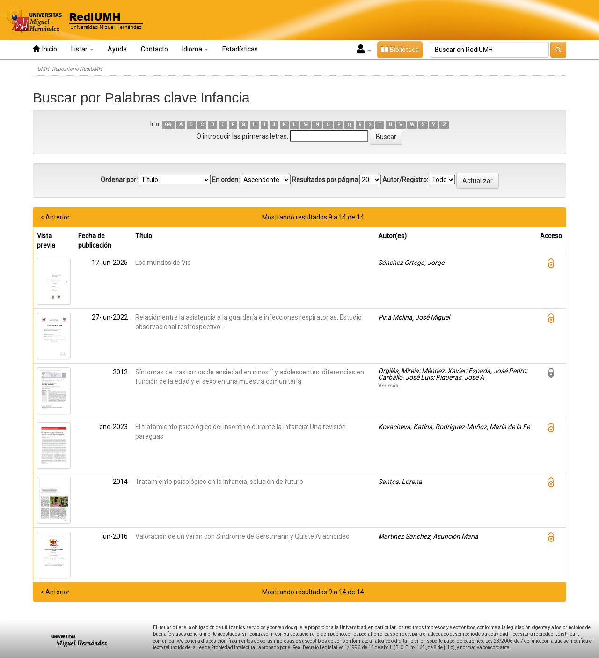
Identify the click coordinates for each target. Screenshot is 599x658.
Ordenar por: (119, 179)
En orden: (226, 179)
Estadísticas (240, 49)
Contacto (154, 49)
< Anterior (55, 217)
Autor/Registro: (405, 179)
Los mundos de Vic (162, 262)
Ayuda (117, 49)
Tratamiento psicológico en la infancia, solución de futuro (219, 481)
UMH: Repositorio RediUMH (69, 69)
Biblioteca (400, 49)
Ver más (388, 385)
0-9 (168, 125)
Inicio (45, 49)
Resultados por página (325, 179)
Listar (82, 49)
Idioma (195, 49)
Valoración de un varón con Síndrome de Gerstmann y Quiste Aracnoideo (242, 536)
